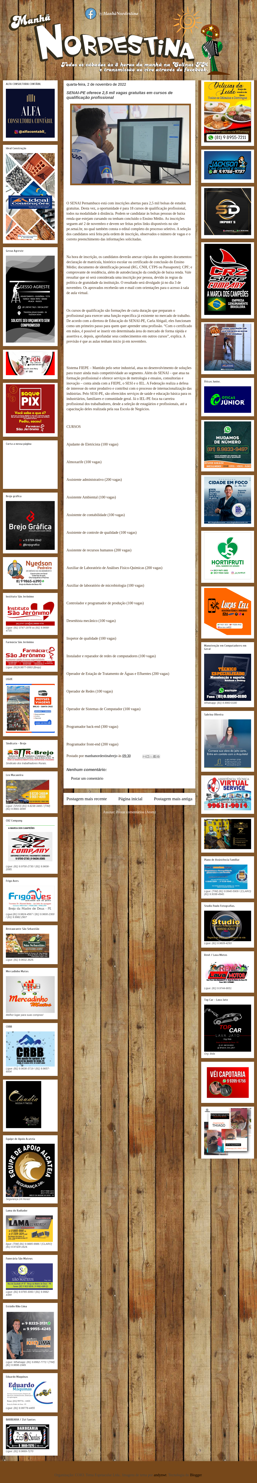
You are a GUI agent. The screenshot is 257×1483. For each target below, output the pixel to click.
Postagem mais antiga (173, 798)
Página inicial (130, 798)
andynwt (160, 1475)
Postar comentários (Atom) (136, 812)
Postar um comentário (87, 778)
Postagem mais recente (86, 798)
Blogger (196, 1475)
